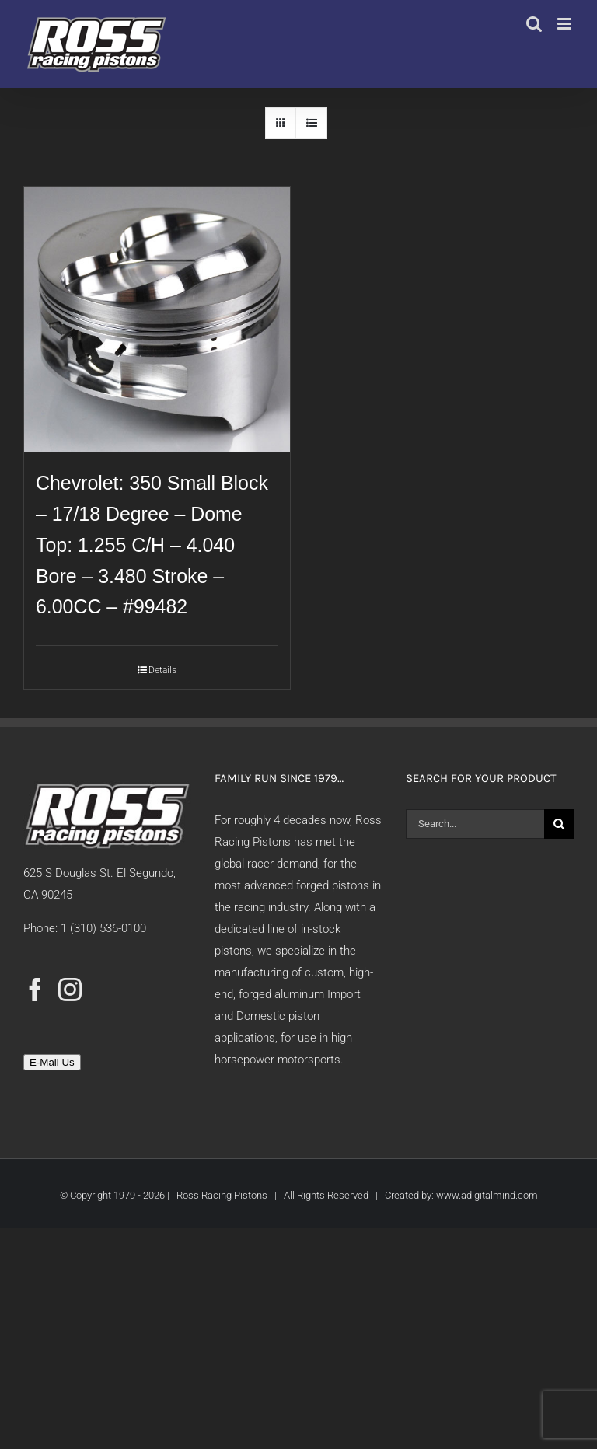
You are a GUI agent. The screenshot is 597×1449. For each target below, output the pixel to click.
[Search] (559, 824)
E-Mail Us (52, 1062)
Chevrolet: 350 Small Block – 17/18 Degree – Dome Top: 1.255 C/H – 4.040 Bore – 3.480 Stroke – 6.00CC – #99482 (152, 544)
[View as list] (311, 123)
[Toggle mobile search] (534, 24)
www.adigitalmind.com (487, 1195)
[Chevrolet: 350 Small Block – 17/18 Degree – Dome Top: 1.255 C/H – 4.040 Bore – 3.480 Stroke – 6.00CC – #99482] (157, 319)
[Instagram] (70, 989)
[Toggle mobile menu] (565, 24)
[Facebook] (35, 989)
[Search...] (475, 824)
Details (162, 670)
